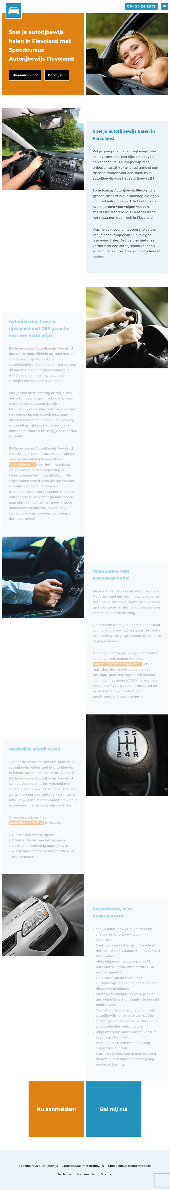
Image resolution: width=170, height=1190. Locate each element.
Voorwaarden (87, 1174)
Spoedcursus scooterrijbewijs (129, 1165)
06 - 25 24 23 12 (141, 6)
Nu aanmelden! (56, 1109)
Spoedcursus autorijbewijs (38, 1165)
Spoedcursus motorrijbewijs (83, 1165)
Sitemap (107, 1174)
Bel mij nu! (114, 1109)
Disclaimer (65, 1174)
